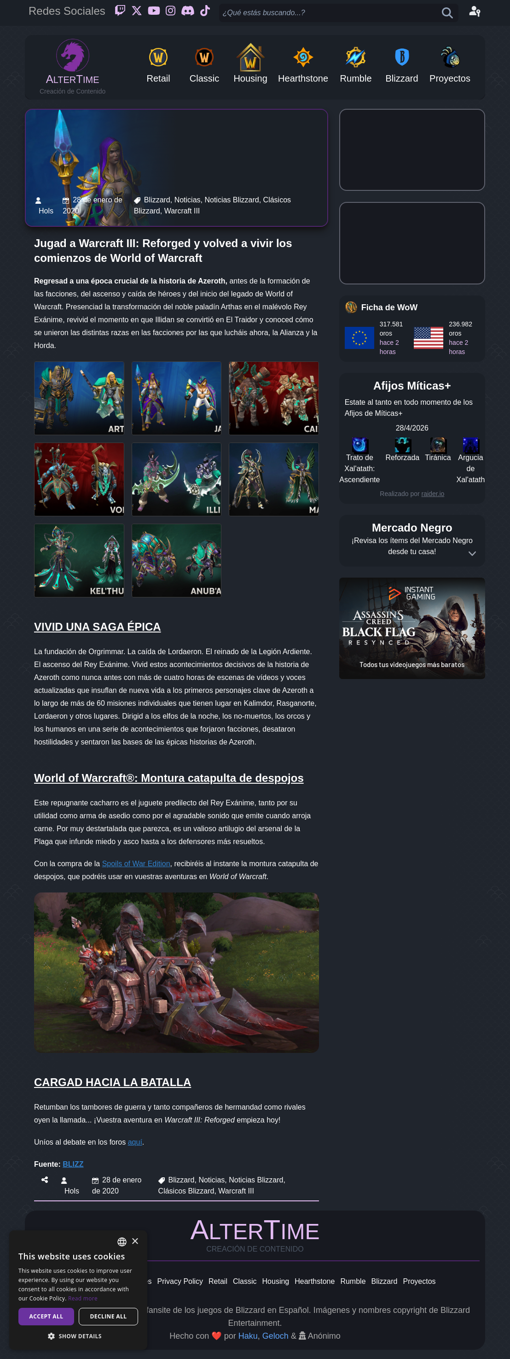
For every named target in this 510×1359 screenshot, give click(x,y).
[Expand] (472, 553)
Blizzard (384, 1281)
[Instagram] (170, 13)
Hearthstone (315, 1281)
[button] (78, 1336)
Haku (248, 1336)
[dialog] (78, 1290)
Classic (245, 1281)
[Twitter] (136, 13)
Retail (218, 1281)
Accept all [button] (46, 1316)
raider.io (433, 493)
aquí (135, 1142)
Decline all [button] (108, 1316)
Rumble (352, 1281)
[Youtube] (154, 13)
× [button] (134, 1241)
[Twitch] (120, 13)
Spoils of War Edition (136, 864)
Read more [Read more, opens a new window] (83, 1298)
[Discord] (188, 13)
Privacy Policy (180, 1281)
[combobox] (122, 1242)
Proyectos (419, 1281)
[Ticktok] (205, 13)
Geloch (275, 1336)
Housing (276, 1281)
